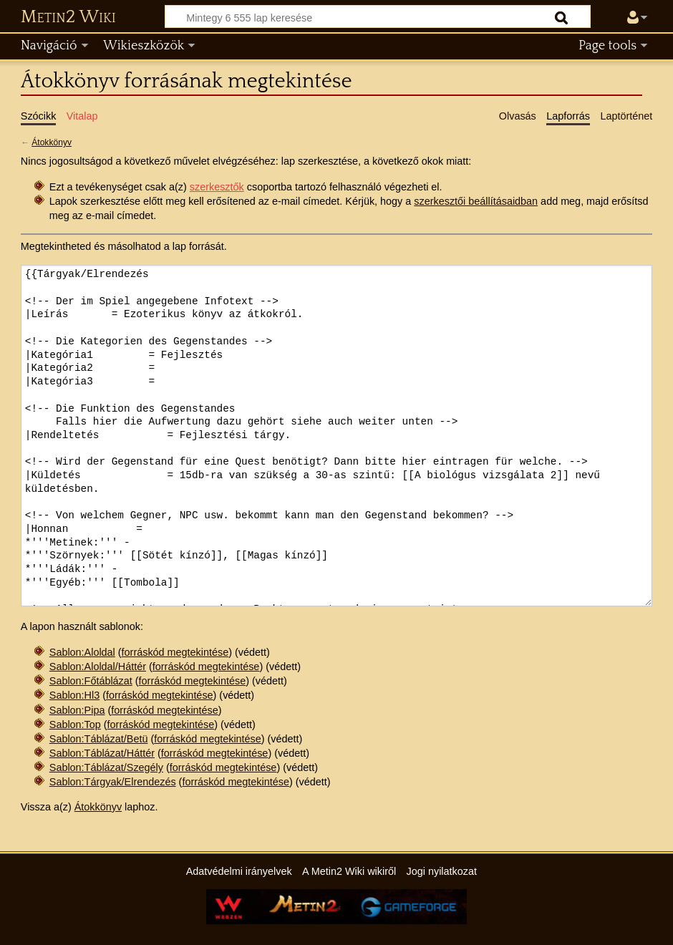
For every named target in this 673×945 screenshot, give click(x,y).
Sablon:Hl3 (74, 695)
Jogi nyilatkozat (442, 871)
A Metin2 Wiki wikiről (349, 871)
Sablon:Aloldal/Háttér (97, 666)
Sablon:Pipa (77, 710)
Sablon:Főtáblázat (90, 681)
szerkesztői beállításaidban (476, 201)
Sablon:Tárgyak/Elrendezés (112, 782)
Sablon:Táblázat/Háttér (102, 753)
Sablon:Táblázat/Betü (98, 739)
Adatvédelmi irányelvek (239, 871)
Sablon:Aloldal (82, 652)
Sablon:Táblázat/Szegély (106, 767)
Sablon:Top (75, 724)
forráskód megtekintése (175, 652)
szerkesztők (217, 187)
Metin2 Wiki (68, 17)
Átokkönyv (52, 142)
